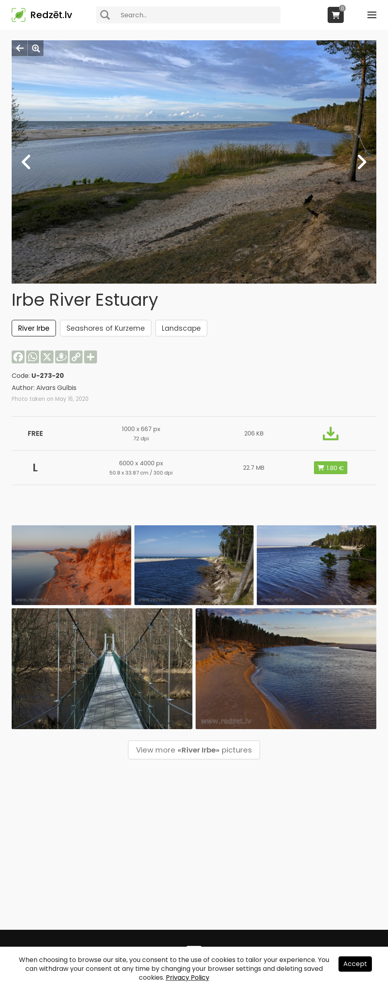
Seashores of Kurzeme (105, 328)
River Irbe (34, 328)
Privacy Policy (187, 977)
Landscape (181, 328)
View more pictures (194, 750)
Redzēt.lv (51, 14)
